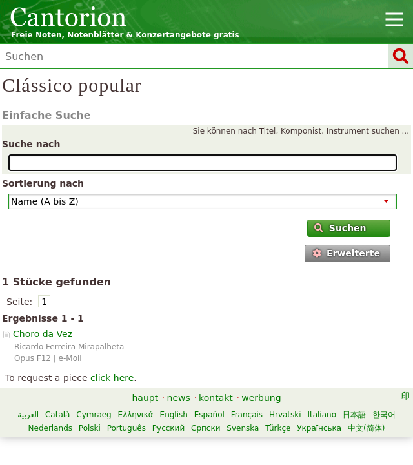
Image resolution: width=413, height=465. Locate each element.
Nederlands (50, 428)
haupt (145, 398)
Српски (206, 428)
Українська (319, 428)
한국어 (384, 414)
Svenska (243, 428)
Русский (168, 428)
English (174, 414)
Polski (90, 428)
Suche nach (31, 144)
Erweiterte (346, 253)
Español (209, 414)
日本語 (354, 414)
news (178, 398)
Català (57, 414)
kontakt (216, 398)
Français (247, 414)
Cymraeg (93, 414)
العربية (28, 414)
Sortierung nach (43, 183)
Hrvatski (285, 414)
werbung (261, 398)
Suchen (340, 228)
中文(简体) (366, 428)
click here (112, 378)
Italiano (321, 414)
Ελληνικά (136, 414)
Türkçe (277, 428)
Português (126, 428)
